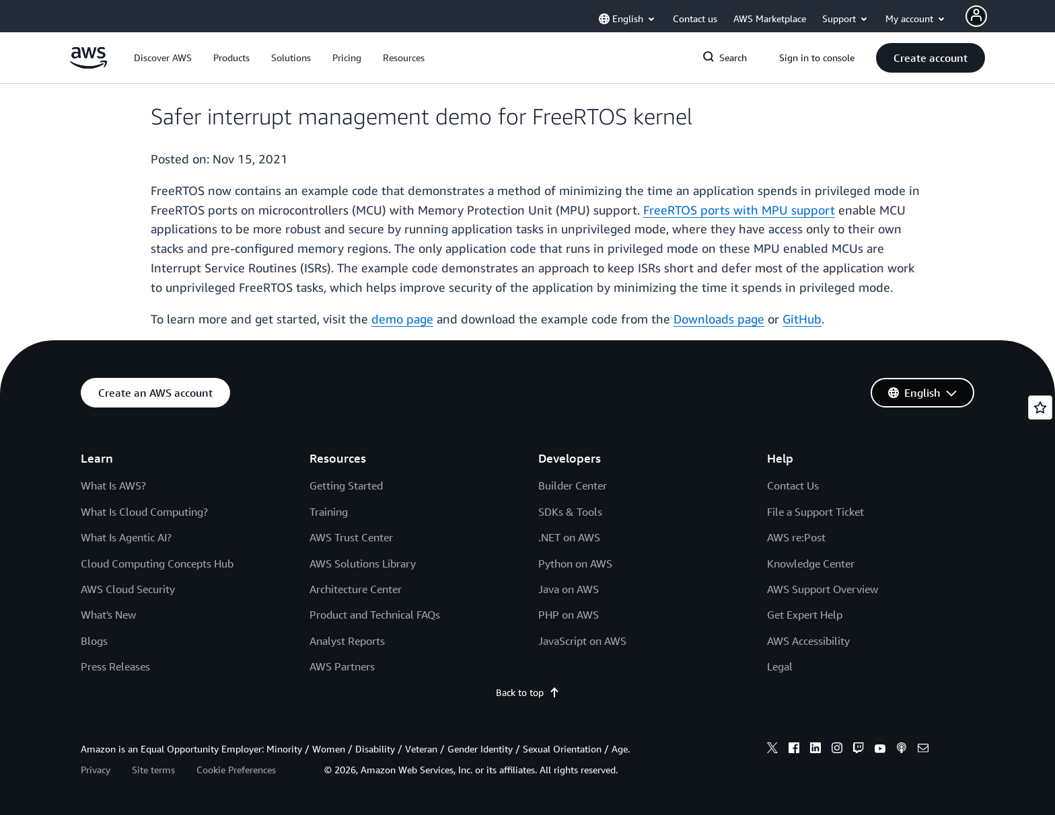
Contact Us (793, 485)
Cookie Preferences (236, 769)
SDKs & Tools (570, 511)
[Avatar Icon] (976, 16)
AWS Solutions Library (363, 563)
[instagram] (837, 749)
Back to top (528, 692)
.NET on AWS (569, 537)
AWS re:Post (796, 537)
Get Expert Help (804, 614)
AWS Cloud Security (128, 589)
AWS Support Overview (822, 589)
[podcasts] (901, 749)
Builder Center (572, 485)
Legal (780, 666)
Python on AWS (575, 563)
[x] (772, 749)
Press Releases (115, 666)
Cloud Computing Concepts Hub (157, 563)
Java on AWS (568, 589)
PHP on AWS (568, 614)
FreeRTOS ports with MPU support (739, 209)
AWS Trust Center (351, 537)
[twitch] (858, 749)
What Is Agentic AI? (126, 537)
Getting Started (346, 485)
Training (329, 511)
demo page (402, 318)
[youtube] (880, 749)
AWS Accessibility (808, 641)
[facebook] (794, 749)
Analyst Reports (347, 641)
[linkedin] (815, 749)
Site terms (153, 769)
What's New (108, 614)
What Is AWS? (113, 485)
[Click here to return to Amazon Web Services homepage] (88, 65)
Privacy (95, 769)
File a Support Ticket (815, 511)
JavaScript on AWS (582, 641)
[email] (923, 749)
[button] (163, 58)
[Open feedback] (1040, 407)
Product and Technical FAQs (375, 614)
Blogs (94, 641)
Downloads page (719, 318)
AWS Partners (342, 666)
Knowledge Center (810, 563)
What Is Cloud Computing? (144, 511)
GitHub (802, 318)
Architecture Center (356, 589)
